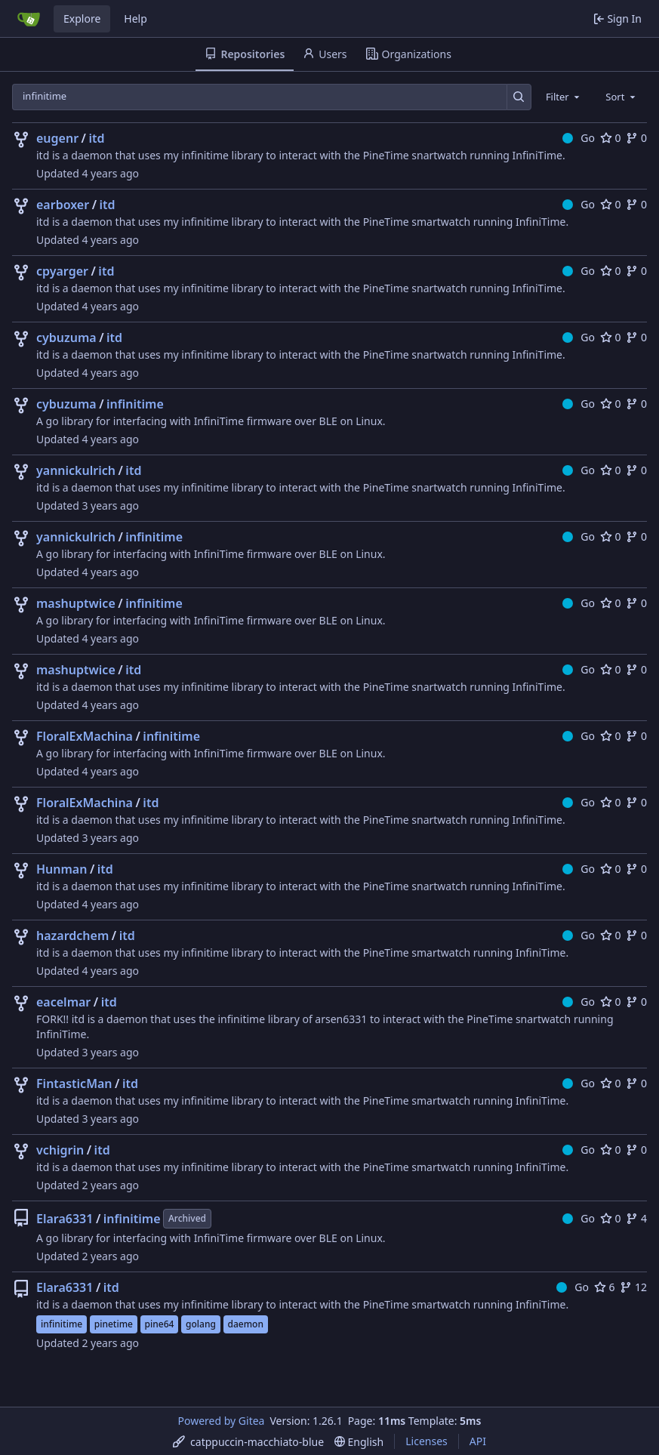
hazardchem (72, 935)
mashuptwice (75, 603)
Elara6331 (64, 1218)
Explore (81, 18)
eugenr (57, 138)
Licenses (426, 1441)
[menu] (248, 1442)
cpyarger (62, 271)
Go (578, 138)
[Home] (29, 18)
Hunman (61, 869)
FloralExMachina (84, 736)
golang (201, 1324)
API (478, 1441)
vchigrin (60, 1150)
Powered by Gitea (221, 1420)
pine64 (159, 1324)
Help (135, 18)
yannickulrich (75, 470)
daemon (245, 1324)
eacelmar (63, 1002)
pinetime (113, 1324)
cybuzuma (66, 337)
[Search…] (519, 97)
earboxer (62, 204)
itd (97, 138)
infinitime (135, 404)
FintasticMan (74, 1083)
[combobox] (564, 96)
